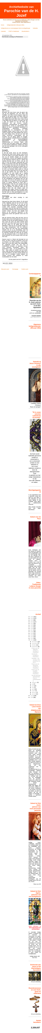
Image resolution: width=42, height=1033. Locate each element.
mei (33, 687)
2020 (31, 625)
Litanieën (3, 31)
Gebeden (35, 28)
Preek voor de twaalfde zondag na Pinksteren (35, 671)
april (33, 689)
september (35, 646)
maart (33, 690)
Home (2, 25)
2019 (31, 626)
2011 (31, 640)
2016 (31, 631)
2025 (31, 617)
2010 (31, 695)
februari (34, 692)
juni (33, 685)
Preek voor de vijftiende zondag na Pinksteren (35, 650)
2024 (31, 618)
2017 (31, 630)
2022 (31, 621)
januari (34, 694)
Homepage (15, 269)
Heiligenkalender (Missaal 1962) (15, 25)
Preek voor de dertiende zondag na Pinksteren (35, 666)
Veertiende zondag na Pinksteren (35, 655)
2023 (31, 620)
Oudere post (24, 269)
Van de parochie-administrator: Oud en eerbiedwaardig (36, 678)
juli (33, 684)
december (35, 641)
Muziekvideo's (25, 31)
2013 (31, 636)
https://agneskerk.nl (35, 317)
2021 (31, 623)
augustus (34, 682)
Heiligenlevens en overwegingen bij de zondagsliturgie (15, 28)
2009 (31, 697)
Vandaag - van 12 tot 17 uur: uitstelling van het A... (36, 660)
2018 (31, 628)
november (35, 643)
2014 (31, 635)
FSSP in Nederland (14, 31)
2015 (31, 633)
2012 (31, 638)
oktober (34, 645)
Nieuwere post (5, 269)
